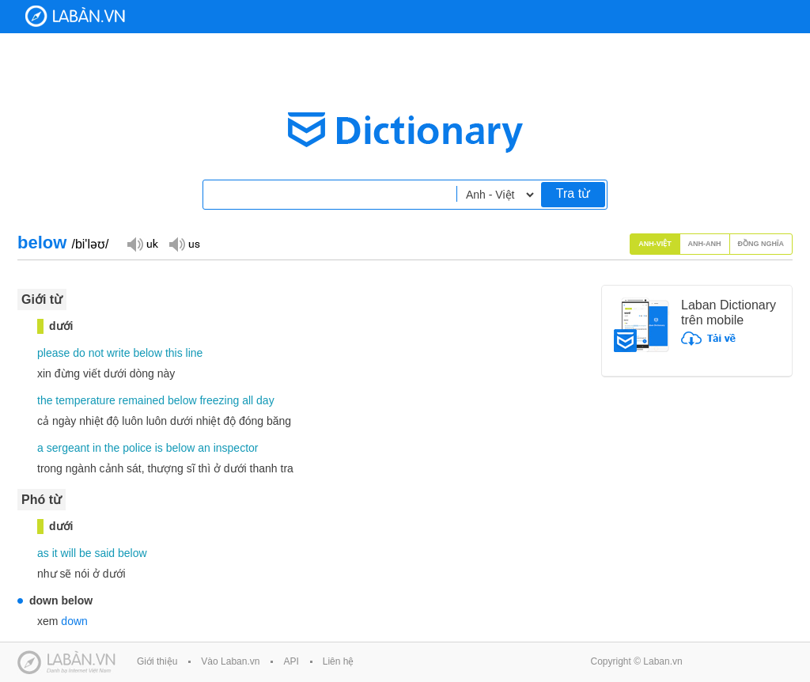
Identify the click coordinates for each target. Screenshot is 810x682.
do (79, 353)
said (104, 553)
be (85, 553)
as (43, 553)
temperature (85, 400)
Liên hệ (338, 661)
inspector (236, 447)
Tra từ (573, 193)
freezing (219, 400)
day (265, 400)
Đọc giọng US (184, 243)
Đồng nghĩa (761, 244)
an (204, 447)
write (119, 353)
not (96, 353)
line (194, 353)
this (174, 353)
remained (142, 400)
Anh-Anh (704, 244)
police (137, 447)
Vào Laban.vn (230, 661)
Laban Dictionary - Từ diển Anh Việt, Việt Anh (75, 16)
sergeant (68, 447)
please (53, 353)
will (68, 553)
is (159, 447)
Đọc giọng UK (142, 243)
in (97, 447)
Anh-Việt (655, 244)
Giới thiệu (157, 661)
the (44, 400)
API (290, 661)
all (247, 400)
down (74, 621)
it (55, 553)
